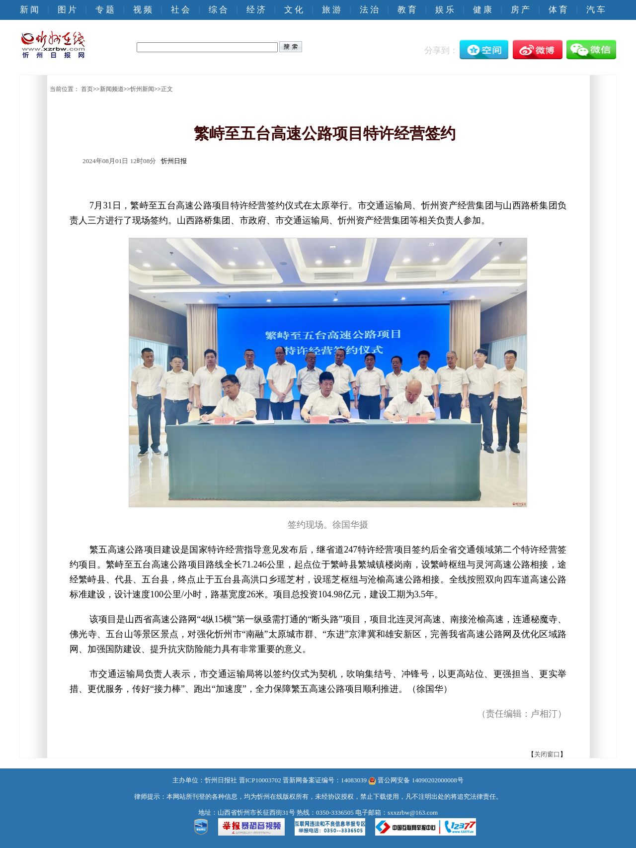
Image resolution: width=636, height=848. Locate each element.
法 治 (369, 9)
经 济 (255, 9)
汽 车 (595, 9)
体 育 (558, 9)
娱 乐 (444, 9)
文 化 (293, 9)
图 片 (67, 9)
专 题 (104, 9)
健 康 (482, 9)
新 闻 (29, 9)
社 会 (180, 9)
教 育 (407, 9)
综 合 (218, 9)
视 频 (142, 9)
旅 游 (331, 9)
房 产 (520, 9)
